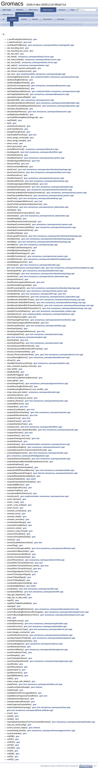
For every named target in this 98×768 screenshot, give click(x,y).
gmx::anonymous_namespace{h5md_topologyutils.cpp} (51, 45)
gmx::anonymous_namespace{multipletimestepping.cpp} (47, 259)
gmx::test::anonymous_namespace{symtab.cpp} (50, 412)
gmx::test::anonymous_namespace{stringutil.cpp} (52, 187)
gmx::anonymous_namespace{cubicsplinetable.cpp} (57, 103)
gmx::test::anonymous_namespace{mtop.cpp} (51, 707)
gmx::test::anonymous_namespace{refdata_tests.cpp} (48, 172)
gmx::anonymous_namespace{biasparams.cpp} (50, 86)
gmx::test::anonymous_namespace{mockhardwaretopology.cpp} (44, 169)
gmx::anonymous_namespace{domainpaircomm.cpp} (57, 609)
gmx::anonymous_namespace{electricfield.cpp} (44, 560)
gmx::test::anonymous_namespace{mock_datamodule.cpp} (43, 207)
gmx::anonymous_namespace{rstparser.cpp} (44, 644)
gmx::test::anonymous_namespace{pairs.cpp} (26, 268)
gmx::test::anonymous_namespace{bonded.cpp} (40, 265)
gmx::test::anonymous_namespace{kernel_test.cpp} (61, 355)
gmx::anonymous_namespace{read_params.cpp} (44, 158)
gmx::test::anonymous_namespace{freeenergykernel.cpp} (70, 268)
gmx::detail (31, 479)
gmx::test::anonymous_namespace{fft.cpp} (39, 294)
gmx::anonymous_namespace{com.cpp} (37, 100)
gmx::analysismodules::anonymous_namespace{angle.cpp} (40, 74)
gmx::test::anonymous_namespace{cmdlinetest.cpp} (53, 548)
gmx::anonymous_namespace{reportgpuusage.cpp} (51, 661)
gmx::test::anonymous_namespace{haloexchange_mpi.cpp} (60, 300)
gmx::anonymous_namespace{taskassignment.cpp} (54, 638)
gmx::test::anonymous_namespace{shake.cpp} (48, 453)
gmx (35, 39)
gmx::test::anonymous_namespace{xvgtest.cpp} (27, 337)
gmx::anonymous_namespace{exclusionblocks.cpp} (51, 635)
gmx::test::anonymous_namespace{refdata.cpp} (46, 326)
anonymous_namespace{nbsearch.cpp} (42, 149)
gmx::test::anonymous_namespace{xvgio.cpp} (38, 245)
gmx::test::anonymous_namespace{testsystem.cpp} (46, 401)
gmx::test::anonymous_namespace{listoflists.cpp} (41, 152)
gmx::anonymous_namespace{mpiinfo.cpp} (51, 363)
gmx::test (27, 42)
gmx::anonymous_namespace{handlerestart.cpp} (43, 271)
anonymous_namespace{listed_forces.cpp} (36, 57)
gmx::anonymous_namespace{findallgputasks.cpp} (28, 456)
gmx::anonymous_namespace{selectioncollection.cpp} (49, 190)
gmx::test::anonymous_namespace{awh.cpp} (44, 343)
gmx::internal (36, 687)
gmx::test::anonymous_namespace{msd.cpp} (44, 334)
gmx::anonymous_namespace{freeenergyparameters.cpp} (51, 730)
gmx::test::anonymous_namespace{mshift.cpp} (38, 589)
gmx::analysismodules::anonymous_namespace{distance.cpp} (48, 314)
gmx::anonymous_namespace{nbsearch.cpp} (46, 447)
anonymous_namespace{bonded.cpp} (44, 392)
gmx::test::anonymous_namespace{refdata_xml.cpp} (40, 684)
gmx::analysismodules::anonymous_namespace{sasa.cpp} (45, 444)
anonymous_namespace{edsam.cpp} (34, 65)
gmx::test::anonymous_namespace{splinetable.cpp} (46, 623)
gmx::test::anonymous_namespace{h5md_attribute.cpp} (30, 710)
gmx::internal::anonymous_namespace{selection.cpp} (55, 473)
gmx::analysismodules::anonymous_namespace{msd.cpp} (55, 77)
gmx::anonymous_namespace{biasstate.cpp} (60, 106)
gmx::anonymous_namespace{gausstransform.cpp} (46, 383)
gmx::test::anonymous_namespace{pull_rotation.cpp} (54, 311)
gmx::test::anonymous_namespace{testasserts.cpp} (49, 112)
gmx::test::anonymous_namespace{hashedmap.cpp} (46, 181)
